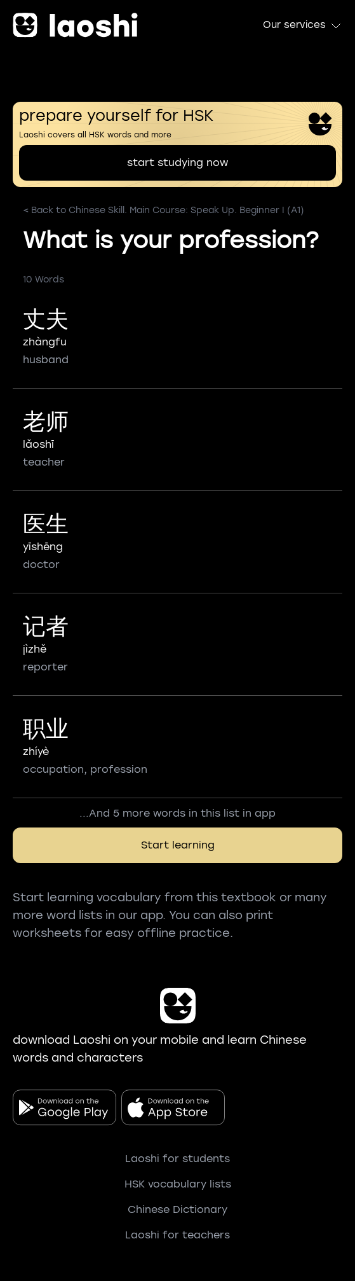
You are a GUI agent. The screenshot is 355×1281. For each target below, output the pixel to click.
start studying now (177, 162)
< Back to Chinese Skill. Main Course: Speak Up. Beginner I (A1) (163, 210)
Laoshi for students (177, 1159)
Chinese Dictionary (177, 1209)
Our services (302, 25)
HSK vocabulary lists (177, 1184)
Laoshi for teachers (177, 1235)
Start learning (178, 845)
